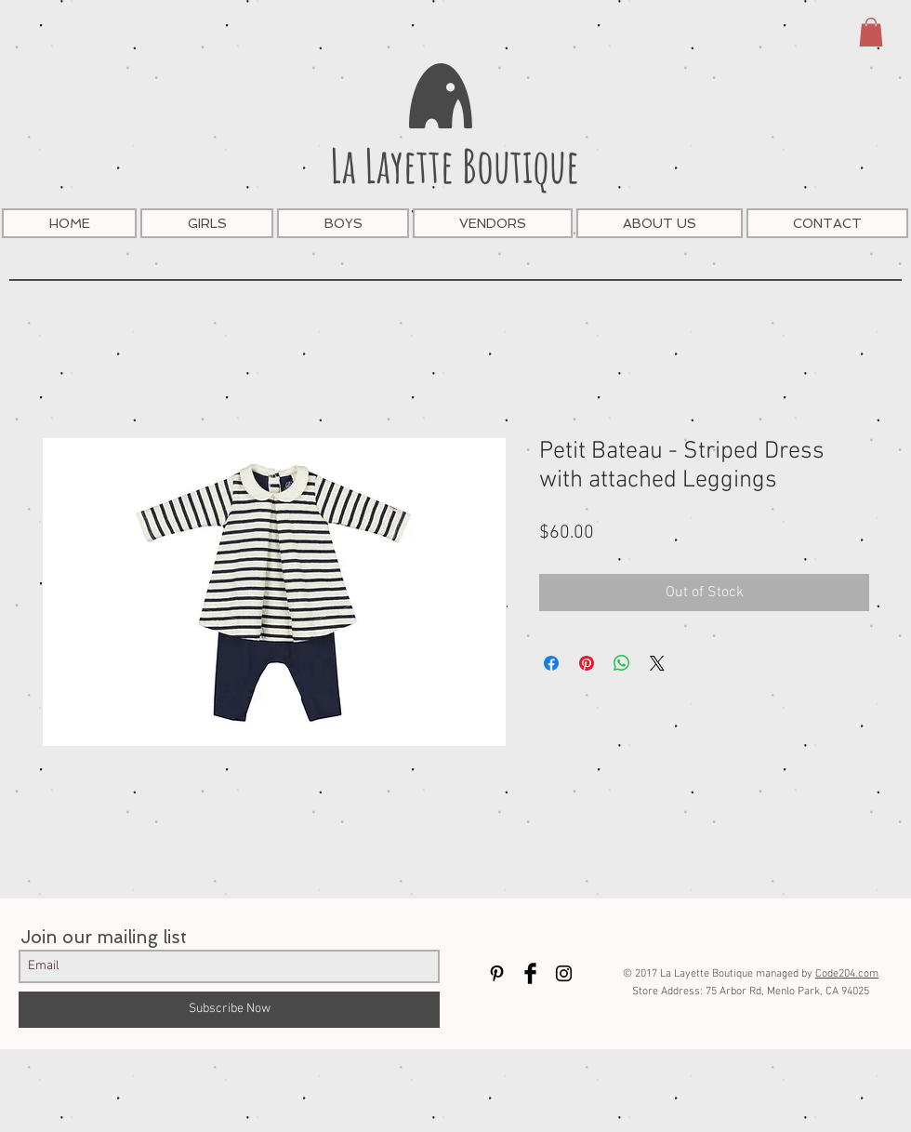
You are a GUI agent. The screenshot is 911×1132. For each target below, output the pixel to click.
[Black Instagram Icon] (563, 973)
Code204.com (846, 973)
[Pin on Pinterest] (586, 663)
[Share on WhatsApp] (622, 663)
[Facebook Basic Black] (530, 973)
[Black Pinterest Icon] (497, 973)
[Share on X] (657, 663)
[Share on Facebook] (551, 663)
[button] (871, 32)
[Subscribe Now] (229, 1010)
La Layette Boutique (454, 165)
